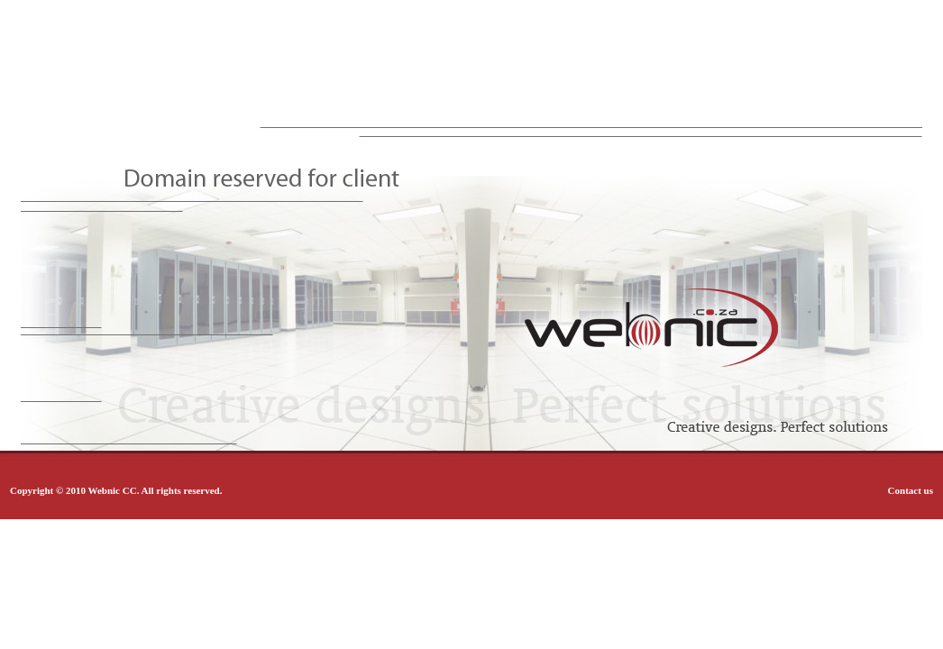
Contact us (910, 490)
